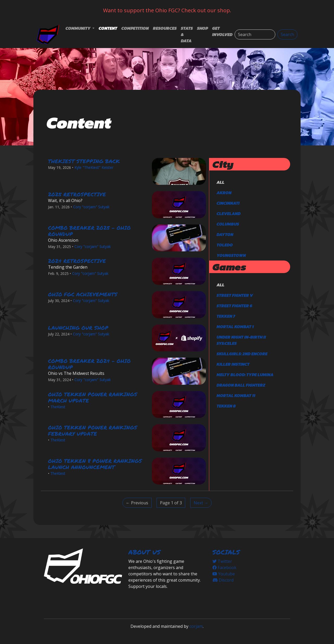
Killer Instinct (233, 364)
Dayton (225, 234)
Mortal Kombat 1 (235, 326)
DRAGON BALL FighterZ (241, 385)
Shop (202, 28)
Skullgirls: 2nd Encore (242, 354)
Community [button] (78, 28)
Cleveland (229, 213)
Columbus (228, 224)
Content (108, 28)
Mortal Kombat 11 (236, 395)
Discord (223, 580)
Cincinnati (228, 203)
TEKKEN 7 (226, 316)
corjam (196, 626)
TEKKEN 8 (226, 406)
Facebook (224, 567)
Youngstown (231, 255)
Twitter (222, 561)
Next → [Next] (201, 503)
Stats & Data (187, 34)
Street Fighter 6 (234, 306)
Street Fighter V (235, 295)
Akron (224, 193)
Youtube (223, 574)
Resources (165, 28)
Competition (135, 28)
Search (287, 34)
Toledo (225, 245)
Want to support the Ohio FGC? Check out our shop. (167, 10)
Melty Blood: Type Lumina (245, 374)
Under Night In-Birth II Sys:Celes (241, 340)
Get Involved (222, 31)
